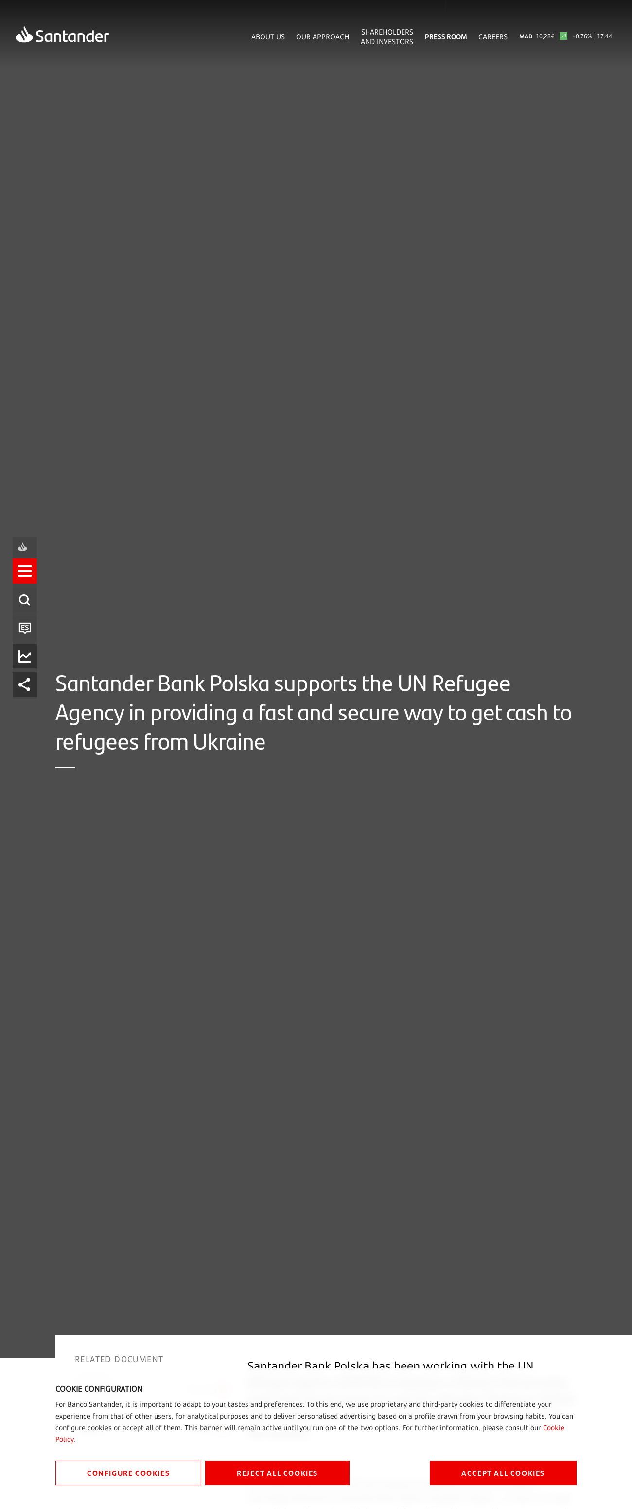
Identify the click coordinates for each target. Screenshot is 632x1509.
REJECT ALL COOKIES (277, 1472)
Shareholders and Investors (387, 36)
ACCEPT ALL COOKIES (503, 1472)
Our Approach (322, 36)
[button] (28, 712)
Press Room (446, 36)
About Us (268, 36)
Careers (493, 36)
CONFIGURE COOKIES (128, 1472)
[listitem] (28, 712)
